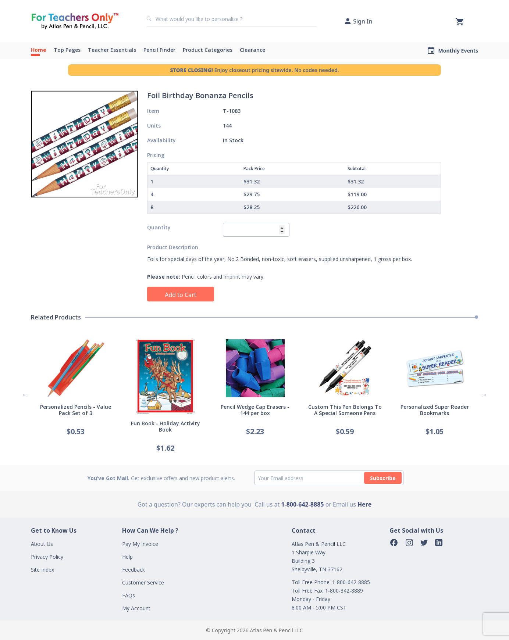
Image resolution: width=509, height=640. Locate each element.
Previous (25, 394)
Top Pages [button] (67, 49)
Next (483, 394)
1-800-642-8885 (302, 504)
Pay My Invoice (140, 543)
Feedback (133, 569)
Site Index (42, 569)
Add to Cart (180, 295)
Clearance (252, 49)
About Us (42, 543)
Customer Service (143, 582)
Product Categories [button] (207, 49)
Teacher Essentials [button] (112, 49)
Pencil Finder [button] (159, 49)
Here (364, 504)
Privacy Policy (47, 556)
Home (38, 49)
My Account (136, 608)
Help (127, 556)
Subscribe (383, 478)
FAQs (128, 595)
